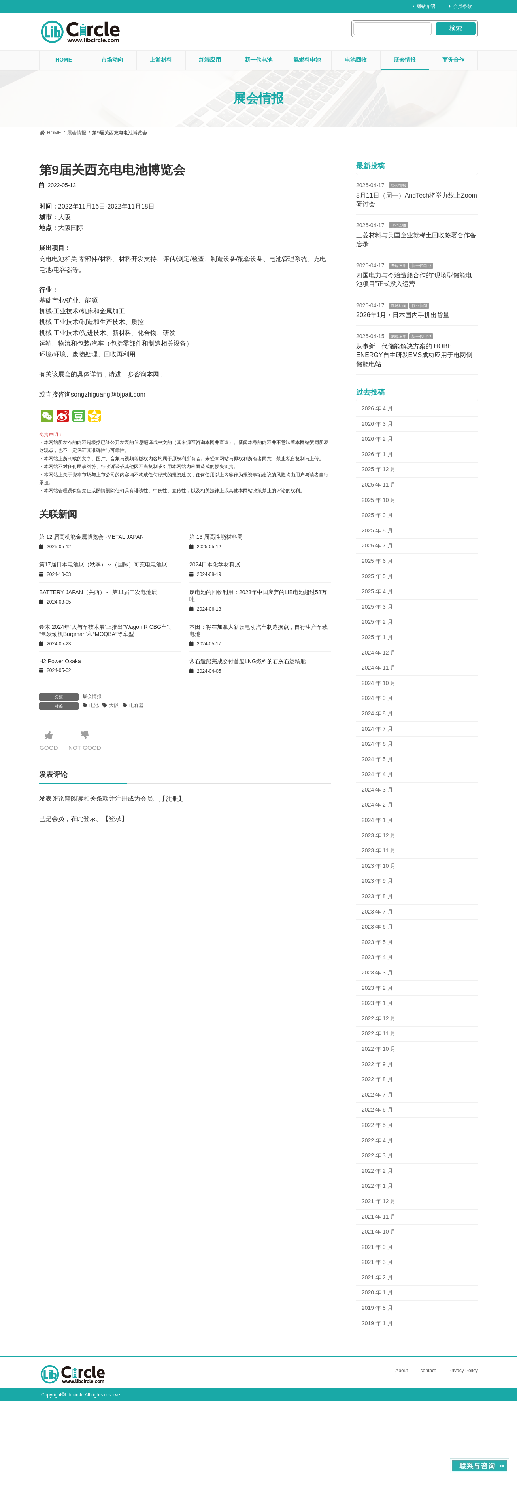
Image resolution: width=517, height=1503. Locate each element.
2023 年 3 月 (377, 972)
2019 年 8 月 (377, 1308)
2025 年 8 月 (377, 530)
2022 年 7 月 (377, 1094)
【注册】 (172, 798)
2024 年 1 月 (377, 820)
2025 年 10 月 (379, 500)
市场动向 (398, 305)
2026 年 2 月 (377, 439)
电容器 (136, 705)
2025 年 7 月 (377, 545)
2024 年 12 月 (379, 652)
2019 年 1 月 (377, 1323)
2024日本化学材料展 (214, 564)
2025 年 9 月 (377, 515)
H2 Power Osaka (60, 661)
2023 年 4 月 (377, 957)
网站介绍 (424, 6)
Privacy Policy (463, 1371)
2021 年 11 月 (379, 1216)
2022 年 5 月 (377, 1125)
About (401, 1371)
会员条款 (460, 6)
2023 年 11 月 (379, 850)
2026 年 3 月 (377, 424)
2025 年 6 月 (377, 561)
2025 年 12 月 (379, 469)
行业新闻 (419, 305)
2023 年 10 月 (379, 866)
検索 (455, 28)
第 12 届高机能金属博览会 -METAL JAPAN (91, 537)
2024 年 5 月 (377, 759)
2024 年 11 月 (379, 667)
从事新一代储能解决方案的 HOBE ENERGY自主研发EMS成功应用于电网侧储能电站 (414, 355)
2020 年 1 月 (377, 1292)
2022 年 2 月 (377, 1171)
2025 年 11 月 (379, 485)
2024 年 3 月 (377, 789)
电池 (94, 705)
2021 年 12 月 (379, 1201)
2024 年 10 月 (379, 683)
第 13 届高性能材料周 (216, 537)
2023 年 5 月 (377, 942)
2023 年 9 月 (377, 881)
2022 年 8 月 (377, 1079)
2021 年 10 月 (379, 1231)
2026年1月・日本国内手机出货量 (403, 315)
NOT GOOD (86, 741)
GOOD (49, 741)
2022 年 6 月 (377, 1109)
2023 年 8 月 (377, 896)
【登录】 (115, 818)
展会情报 (92, 696)
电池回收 (398, 225)
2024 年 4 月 (377, 774)
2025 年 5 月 (377, 576)
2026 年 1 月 (377, 454)
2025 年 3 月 (377, 607)
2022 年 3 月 (377, 1155)
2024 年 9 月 (377, 698)
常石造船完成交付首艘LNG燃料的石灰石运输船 (247, 661)
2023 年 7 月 (377, 912)
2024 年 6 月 (377, 744)
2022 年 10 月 (379, 1049)
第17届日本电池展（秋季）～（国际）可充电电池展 (103, 564)
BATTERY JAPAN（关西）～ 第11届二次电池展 (98, 592)
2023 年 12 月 (379, 835)
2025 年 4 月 (377, 591)
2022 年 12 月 (379, 1018)
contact (428, 1371)
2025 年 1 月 (377, 637)
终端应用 (398, 265)
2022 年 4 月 (377, 1140)
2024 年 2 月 (377, 804)
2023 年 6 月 (377, 927)
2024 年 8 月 (377, 713)
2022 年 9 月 (377, 1064)
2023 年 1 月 (377, 1003)
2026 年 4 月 (377, 408)
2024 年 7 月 (377, 728)
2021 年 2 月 (377, 1277)
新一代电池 (421, 265)
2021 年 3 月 (377, 1262)
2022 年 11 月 (379, 1033)
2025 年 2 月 (377, 622)
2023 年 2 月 (377, 988)
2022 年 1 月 (377, 1186)
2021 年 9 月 (377, 1247)
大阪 (114, 705)
